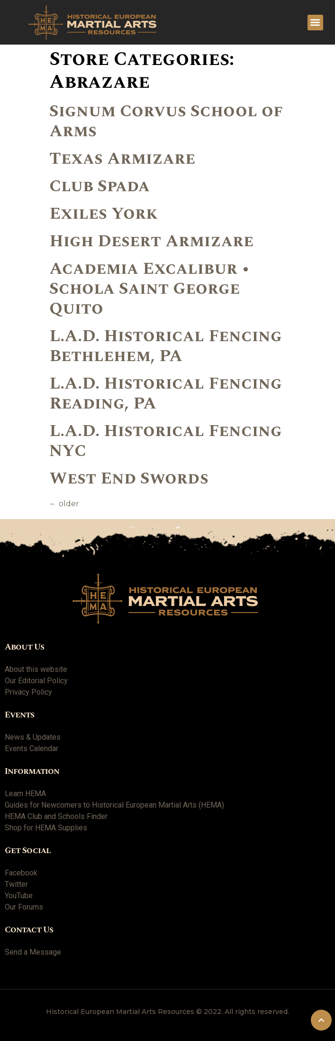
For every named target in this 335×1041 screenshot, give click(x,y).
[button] (315, 22)
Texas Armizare (122, 158)
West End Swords (128, 478)
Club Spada (99, 186)
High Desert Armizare (151, 241)
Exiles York (103, 213)
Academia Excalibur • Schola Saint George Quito (149, 288)
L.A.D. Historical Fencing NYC (165, 441)
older (64, 503)
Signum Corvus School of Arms (166, 121)
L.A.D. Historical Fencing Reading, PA (165, 393)
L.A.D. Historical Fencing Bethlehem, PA (165, 346)
